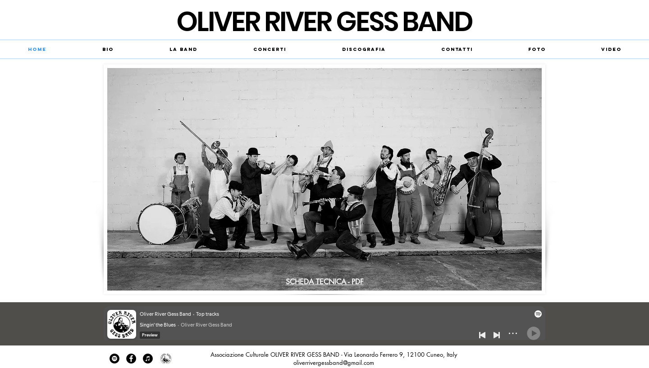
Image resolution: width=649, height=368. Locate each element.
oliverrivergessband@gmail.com (333, 363)
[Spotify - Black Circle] (114, 358)
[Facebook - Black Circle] (131, 358)
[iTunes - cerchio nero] (148, 358)
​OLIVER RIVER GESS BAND (324, 22)
